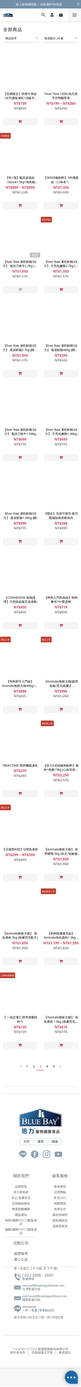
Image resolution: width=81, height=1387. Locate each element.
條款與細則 (60, 1215)
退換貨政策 (60, 1226)
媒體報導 (21, 1253)
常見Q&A (60, 1198)
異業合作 (60, 1209)
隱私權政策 (60, 1220)
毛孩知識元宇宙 (43, 1352)
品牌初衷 (21, 1186)
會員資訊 (64, 1352)
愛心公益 (21, 1259)
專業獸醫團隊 (21, 1209)
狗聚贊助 (60, 1203)
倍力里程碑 (21, 1192)
